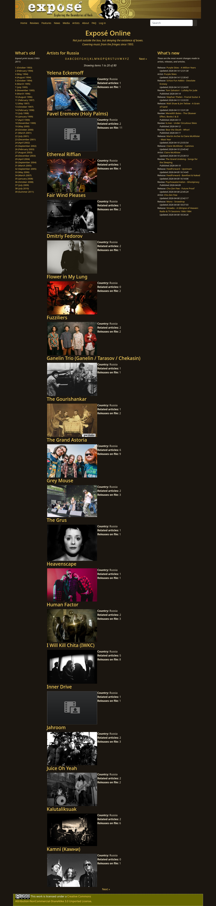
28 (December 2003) (25, 155)
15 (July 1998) (22, 113)
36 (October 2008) (24, 181)
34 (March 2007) (23, 175)
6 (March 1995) (22, 83)
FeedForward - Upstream (179, 168)
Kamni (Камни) (63, 849)
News (57, 23)
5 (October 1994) (23, 80)
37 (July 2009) (22, 185)
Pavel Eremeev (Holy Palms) (77, 113)
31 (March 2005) (23, 165)
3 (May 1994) (21, 74)
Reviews (34, 23)
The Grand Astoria (67, 440)
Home (23, 23)
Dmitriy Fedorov (65, 236)
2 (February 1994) (24, 70)
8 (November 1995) (25, 90)
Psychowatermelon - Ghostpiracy (182, 181)
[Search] (171, 23)
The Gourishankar (67, 399)
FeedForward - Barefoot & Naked (183, 175)
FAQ (94, 23)
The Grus (57, 520)
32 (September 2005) (25, 168)
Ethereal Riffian (64, 154)
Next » (143, 59)
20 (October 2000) (24, 129)
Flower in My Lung (67, 276)
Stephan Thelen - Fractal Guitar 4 (183, 96)
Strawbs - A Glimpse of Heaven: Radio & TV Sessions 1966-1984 (179, 210)
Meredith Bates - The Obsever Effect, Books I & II (178, 115)
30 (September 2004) (25, 162)
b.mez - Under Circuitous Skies (181, 123)
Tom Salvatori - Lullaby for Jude (181, 90)
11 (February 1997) (24, 100)
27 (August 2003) (23, 152)
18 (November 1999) (25, 123)
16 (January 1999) (24, 116)
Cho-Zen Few (170, 194)
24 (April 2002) (22, 142)
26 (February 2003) (24, 149)
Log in (102, 23)
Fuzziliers (57, 317)
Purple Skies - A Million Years (181, 67)
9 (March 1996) (22, 93)
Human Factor (62, 604)
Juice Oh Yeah (62, 768)
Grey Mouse (60, 480)
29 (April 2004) (22, 159)
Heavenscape (61, 564)
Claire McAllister (172, 152)
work (39, 896)
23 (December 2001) (25, 139)
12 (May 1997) (22, 103)
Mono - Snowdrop (176, 201)
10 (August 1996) (23, 96)
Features (46, 23)
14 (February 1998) (24, 110)
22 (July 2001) (22, 136)
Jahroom (56, 727)
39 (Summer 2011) (24, 191)
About (85, 23)
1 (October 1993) (23, 67)
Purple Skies (170, 74)
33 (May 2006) (22, 172)
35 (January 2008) (24, 178)
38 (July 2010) (22, 188)
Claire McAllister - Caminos (180, 145)
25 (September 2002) (25, 145)
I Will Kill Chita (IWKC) (71, 645)
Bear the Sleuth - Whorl (178, 129)
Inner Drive (59, 687)
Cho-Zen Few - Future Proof (180, 188)
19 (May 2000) (22, 126)
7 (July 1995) (21, 87)
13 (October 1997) (24, 106)
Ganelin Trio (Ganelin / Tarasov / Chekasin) (93, 358)
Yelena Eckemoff (65, 73)
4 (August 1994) (23, 77)
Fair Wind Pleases (66, 195)
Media (66, 23)
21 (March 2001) (23, 132)
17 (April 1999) (22, 119)
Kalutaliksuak (62, 809)
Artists (76, 23)
